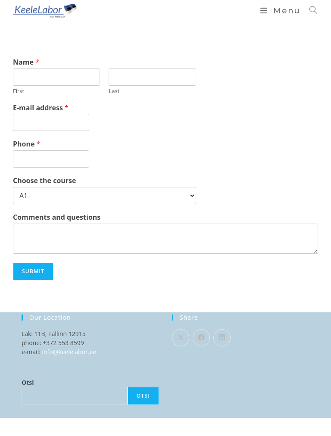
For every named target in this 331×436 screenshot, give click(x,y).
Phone (26, 144)
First (18, 91)
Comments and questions (56, 217)
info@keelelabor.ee (69, 352)
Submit (33, 271)
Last (114, 91)
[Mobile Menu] (281, 11)
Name (26, 62)
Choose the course (44, 180)
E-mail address (41, 107)
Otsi (28, 382)
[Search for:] (310, 11)
